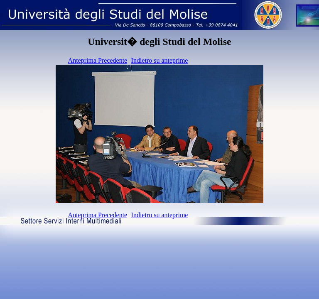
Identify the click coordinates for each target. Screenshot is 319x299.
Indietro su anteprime (159, 60)
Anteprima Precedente (98, 60)
